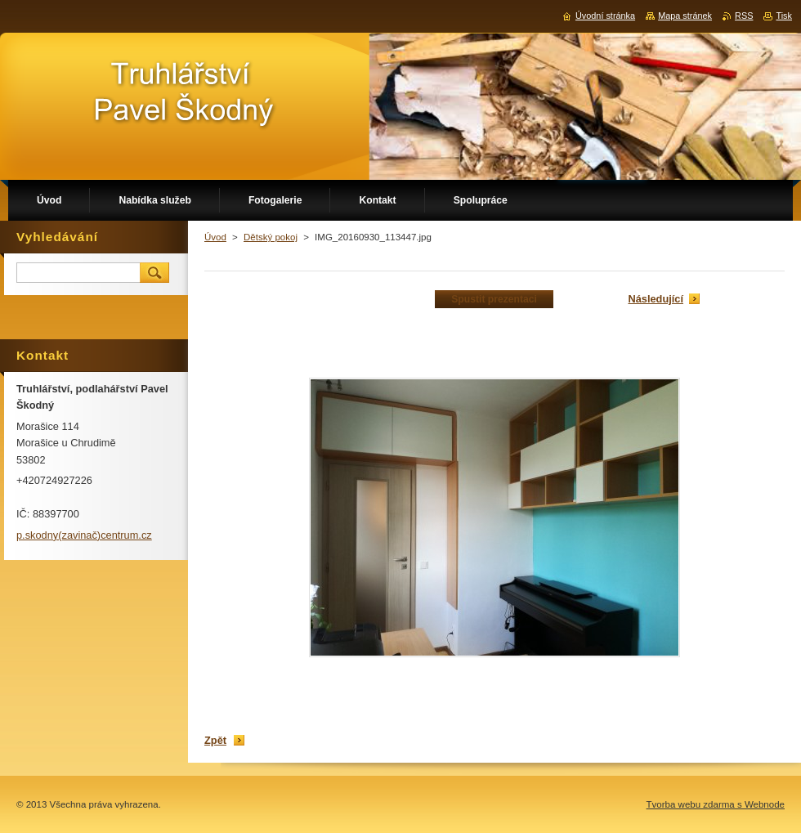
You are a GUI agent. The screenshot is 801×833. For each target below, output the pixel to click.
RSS (744, 15)
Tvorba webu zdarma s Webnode (716, 804)
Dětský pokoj (271, 237)
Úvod (215, 237)
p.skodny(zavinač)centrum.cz (84, 535)
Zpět (215, 740)
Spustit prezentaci (494, 299)
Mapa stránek (685, 15)
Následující (655, 299)
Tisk (784, 15)
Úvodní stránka (605, 15)
